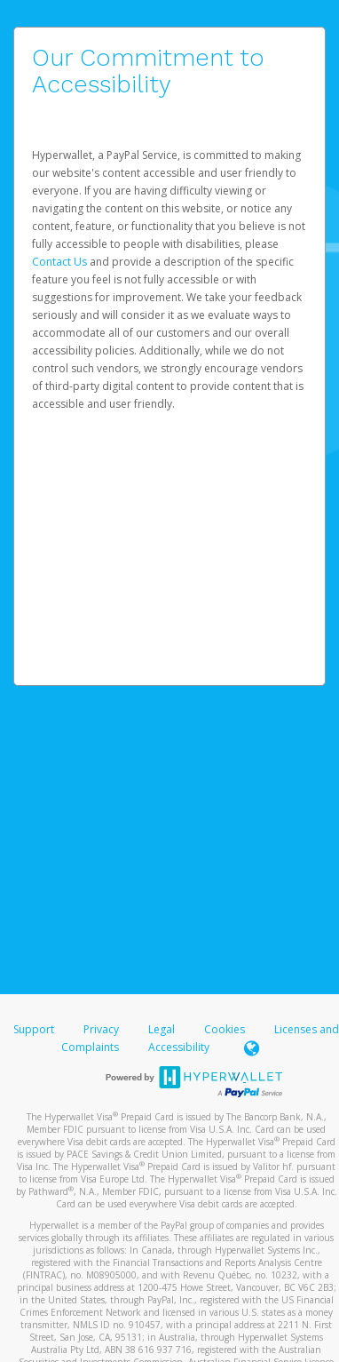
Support (33, 1029)
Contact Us (61, 261)
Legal (161, 1029)
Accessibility (178, 1047)
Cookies (224, 1029)
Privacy (101, 1029)
